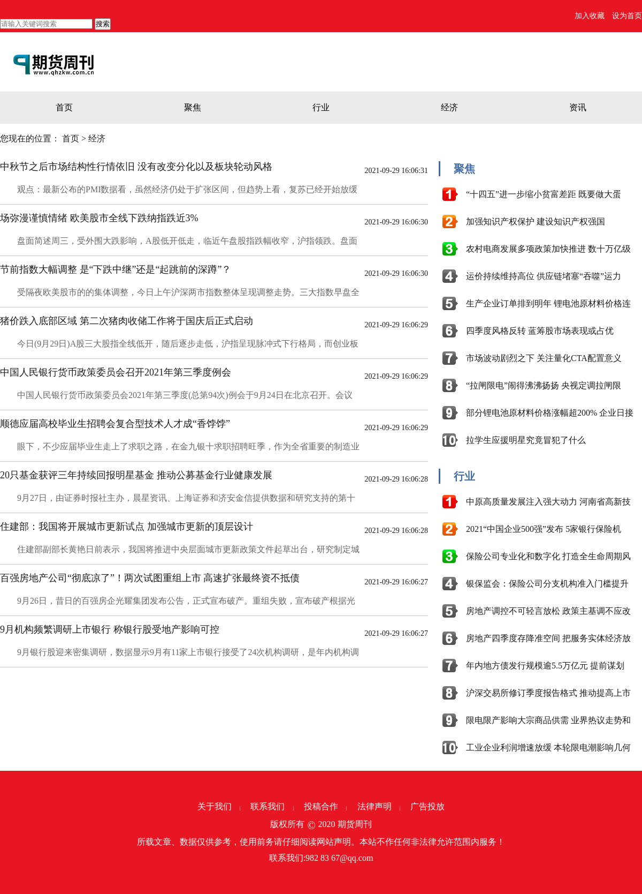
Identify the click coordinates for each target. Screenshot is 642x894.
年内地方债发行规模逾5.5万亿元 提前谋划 (545, 665)
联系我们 (267, 806)
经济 (449, 107)
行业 (321, 107)
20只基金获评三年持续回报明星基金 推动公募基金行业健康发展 (136, 475)
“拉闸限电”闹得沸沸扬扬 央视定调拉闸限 (543, 385)
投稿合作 (321, 806)
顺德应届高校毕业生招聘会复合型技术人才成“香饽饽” (115, 423)
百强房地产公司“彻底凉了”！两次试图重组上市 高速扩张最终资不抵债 (150, 578)
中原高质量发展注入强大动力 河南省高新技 (548, 501)
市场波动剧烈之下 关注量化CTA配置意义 (544, 358)
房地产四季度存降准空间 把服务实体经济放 (548, 638)
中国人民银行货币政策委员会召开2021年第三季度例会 (115, 372)
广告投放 (427, 806)
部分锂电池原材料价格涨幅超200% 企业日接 (549, 412)
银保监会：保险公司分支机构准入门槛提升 (547, 583)
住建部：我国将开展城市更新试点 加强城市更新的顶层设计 (126, 526)
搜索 (103, 24)
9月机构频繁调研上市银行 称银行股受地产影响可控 (109, 629)
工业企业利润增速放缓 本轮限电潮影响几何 (548, 747)
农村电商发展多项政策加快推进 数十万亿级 (548, 248)
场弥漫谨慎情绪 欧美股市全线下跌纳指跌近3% (99, 218)
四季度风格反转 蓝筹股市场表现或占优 (540, 330)
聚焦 (192, 107)
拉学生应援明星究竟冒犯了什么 (526, 440)
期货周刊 (355, 824)
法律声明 (374, 806)
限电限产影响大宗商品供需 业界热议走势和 (548, 720)
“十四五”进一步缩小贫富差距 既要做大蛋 (543, 194)
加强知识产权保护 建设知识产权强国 (535, 221)
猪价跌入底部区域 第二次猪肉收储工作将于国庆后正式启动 (126, 320)
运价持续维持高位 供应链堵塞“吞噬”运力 (543, 276)
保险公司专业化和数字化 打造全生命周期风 (548, 556)
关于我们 (214, 806)
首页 (64, 107)
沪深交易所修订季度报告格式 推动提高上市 (548, 692)
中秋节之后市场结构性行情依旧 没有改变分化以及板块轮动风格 (136, 166)
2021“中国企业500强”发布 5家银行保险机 (543, 529)
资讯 (577, 107)
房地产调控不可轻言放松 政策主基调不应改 (548, 610)
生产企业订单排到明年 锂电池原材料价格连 (548, 303)
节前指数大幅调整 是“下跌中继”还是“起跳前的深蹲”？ (115, 269)
